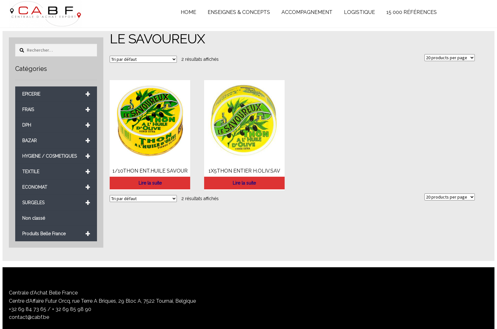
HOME (188, 12)
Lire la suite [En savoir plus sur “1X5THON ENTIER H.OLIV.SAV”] (244, 183)
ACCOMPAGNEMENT (306, 12)
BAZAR (56, 140)
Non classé (33, 218)
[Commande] (143, 59)
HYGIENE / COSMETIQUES (56, 156)
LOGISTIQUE (359, 12)
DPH (56, 125)
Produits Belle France (56, 233)
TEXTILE (56, 171)
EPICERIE (56, 94)
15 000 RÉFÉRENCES (411, 12)
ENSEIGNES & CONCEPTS (239, 12)
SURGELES (56, 202)
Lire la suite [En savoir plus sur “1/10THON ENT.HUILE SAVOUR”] (150, 183)
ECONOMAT (56, 187)
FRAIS (56, 109)
